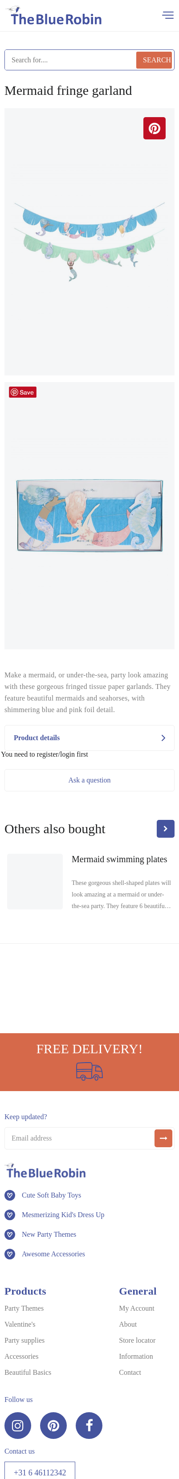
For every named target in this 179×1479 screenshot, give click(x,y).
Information (136, 1356)
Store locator (137, 1340)
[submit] (163, 1138)
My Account (137, 1308)
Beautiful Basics (27, 1372)
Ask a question (89, 780)
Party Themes (24, 1308)
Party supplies (24, 1340)
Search (157, 60)
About (128, 1324)
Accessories (21, 1356)
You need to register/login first (44, 754)
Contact (130, 1372)
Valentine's (20, 1324)
